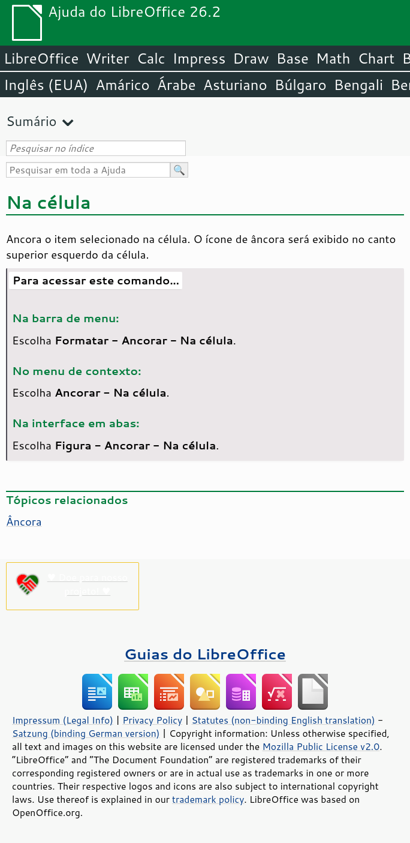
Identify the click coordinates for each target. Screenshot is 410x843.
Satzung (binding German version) (86, 733)
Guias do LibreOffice (205, 653)
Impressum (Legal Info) (62, 720)
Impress (199, 58)
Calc (151, 58)
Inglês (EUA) (46, 84)
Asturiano (235, 84)
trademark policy (208, 799)
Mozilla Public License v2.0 (320, 746)
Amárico (122, 84)
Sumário (31, 121)
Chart (375, 58)
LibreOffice (41, 58)
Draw (251, 58)
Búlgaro (301, 84)
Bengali (358, 84)
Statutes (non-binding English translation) (283, 720)
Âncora (24, 521)
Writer (107, 58)
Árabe (176, 84)
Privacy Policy (152, 720)
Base (292, 58)
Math (333, 58)
